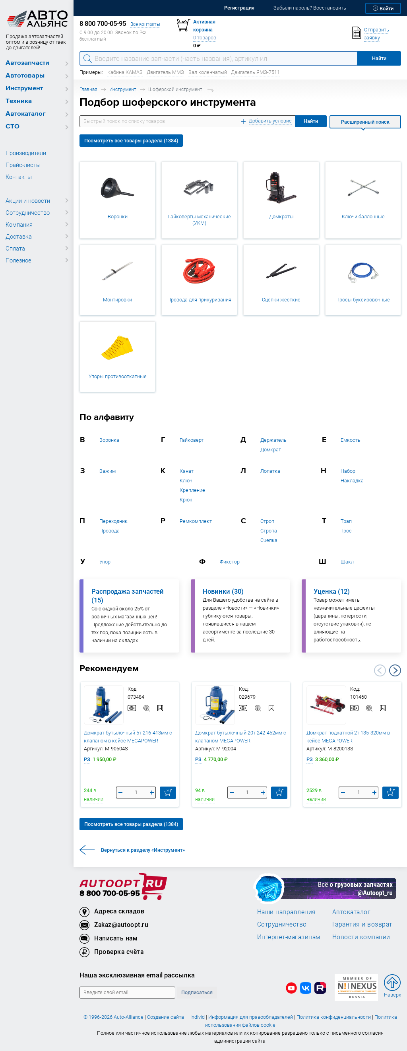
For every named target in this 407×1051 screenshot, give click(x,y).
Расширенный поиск (365, 122)
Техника (19, 101)
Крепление (192, 490)
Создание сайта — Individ (176, 1017)
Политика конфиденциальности (334, 1017)
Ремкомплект (196, 521)
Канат (187, 471)
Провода (109, 530)
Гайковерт (192, 440)
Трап (346, 521)
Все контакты (145, 24)
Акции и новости (28, 200)
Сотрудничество (28, 212)
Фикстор (230, 561)
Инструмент (24, 88)
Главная (88, 89)
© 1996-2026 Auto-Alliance (113, 1017)
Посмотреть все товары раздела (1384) (131, 140)
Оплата (15, 248)
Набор (348, 471)
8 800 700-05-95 (109, 894)
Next (395, 670)
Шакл (347, 561)
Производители (26, 153)
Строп (267, 521)
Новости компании (361, 936)
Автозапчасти (27, 63)
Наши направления (286, 911)
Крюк (186, 499)
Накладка (352, 480)
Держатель (273, 440)
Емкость (350, 440)
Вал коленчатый (207, 72)
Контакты (19, 177)
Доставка (19, 236)
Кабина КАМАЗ (125, 72)
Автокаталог (26, 114)
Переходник (113, 521)
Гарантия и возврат (362, 924)
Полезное (18, 260)
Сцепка (268, 540)
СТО (12, 126)
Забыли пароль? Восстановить (309, 7)
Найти (311, 121)
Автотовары (25, 75)
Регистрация (239, 7)
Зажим (107, 471)
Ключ (186, 480)
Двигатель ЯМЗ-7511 (255, 72)
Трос (346, 530)
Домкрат (270, 449)
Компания (19, 224)
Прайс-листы (23, 165)
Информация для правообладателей (250, 1017)
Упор (104, 561)
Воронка (109, 440)
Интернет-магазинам (288, 936)
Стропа (268, 530)
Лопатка (270, 471)
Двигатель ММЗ (165, 72)
